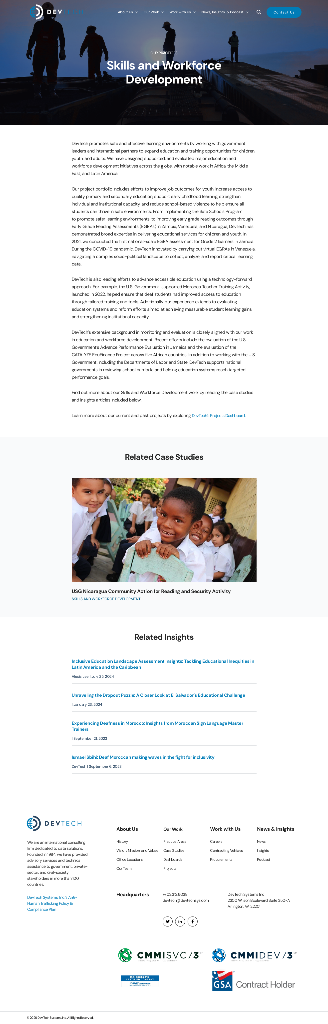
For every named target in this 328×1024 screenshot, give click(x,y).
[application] (135, 11)
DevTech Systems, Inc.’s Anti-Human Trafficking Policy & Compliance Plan (52, 895)
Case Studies (174, 841)
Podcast (264, 851)
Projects (170, 859)
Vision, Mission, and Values (133, 846)
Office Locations (130, 859)
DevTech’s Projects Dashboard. (222, 415)
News (262, 833)
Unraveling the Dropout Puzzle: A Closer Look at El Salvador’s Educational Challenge (159, 695)
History (122, 833)
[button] (128, 12)
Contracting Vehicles (228, 841)
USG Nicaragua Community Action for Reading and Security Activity (162, 591)
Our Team (124, 868)
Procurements (222, 851)
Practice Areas (176, 833)
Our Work (174, 820)
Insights (263, 841)
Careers (217, 833)
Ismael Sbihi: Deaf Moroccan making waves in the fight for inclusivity (143, 757)
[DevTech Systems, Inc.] (57, 11)
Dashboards (174, 851)
